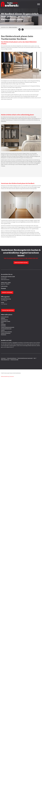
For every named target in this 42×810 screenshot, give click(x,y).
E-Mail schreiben (4, 286)
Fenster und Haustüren (5, 333)
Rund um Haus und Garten (6, 331)
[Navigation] (38, 4)
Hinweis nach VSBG (14, 359)
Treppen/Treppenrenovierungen (7, 327)
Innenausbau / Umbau (5, 321)
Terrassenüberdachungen (6, 328)
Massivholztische (4, 319)
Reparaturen (3, 334)
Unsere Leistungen (5, 316)
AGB (34, 358)
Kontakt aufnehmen (7, 292)
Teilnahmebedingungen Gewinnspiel (25, 358)
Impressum (3, 358)
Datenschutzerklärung (11, 358)
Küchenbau (3, 325)
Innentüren (3, 324)
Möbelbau (3, 318)
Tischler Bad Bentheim (8, 310)
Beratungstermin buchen (21, 262)
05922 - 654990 (8, 282)
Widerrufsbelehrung (5, 359)
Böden (2, 322)
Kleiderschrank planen (13, 27)
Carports (3, 330)
